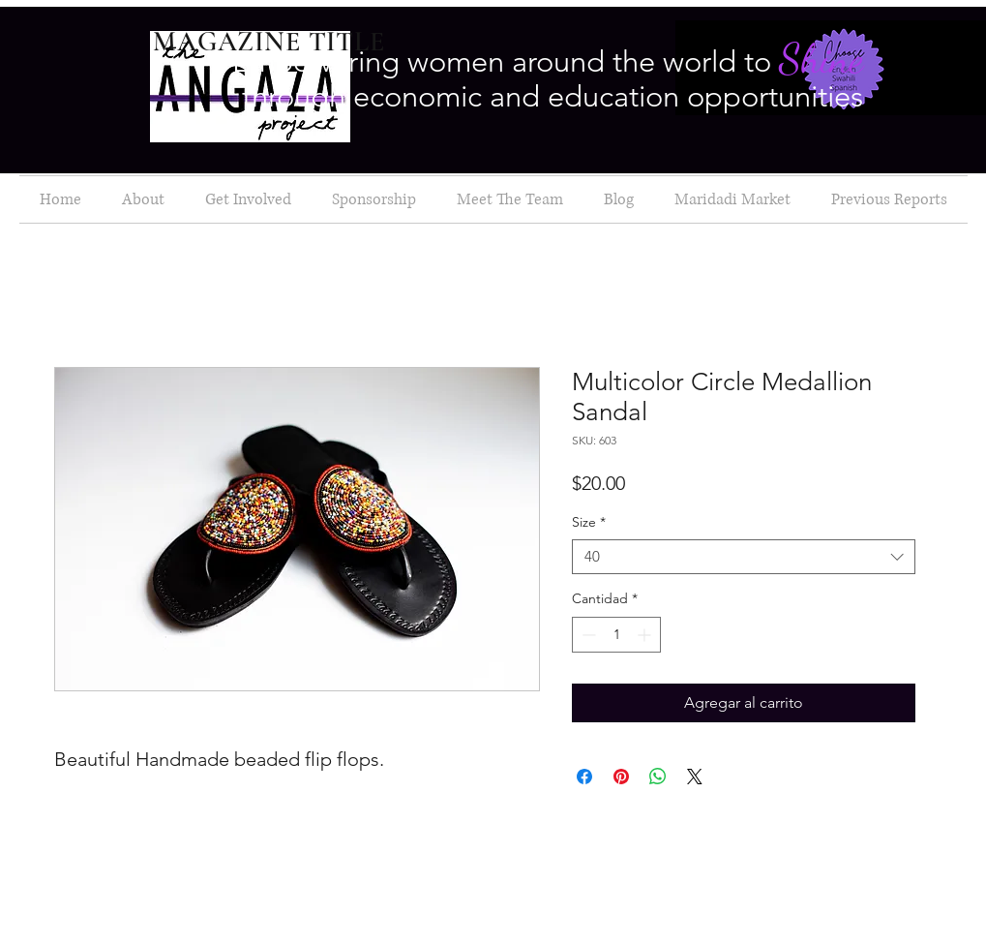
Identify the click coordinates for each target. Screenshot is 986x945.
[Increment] (646, 635)
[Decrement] (587, 635)
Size (589, 522)
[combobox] (743, 557)
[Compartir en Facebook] (584, 776)
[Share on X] (694, 776)
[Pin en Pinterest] (621, 776)
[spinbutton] (616, 635)
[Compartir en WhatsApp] (658, 776)
